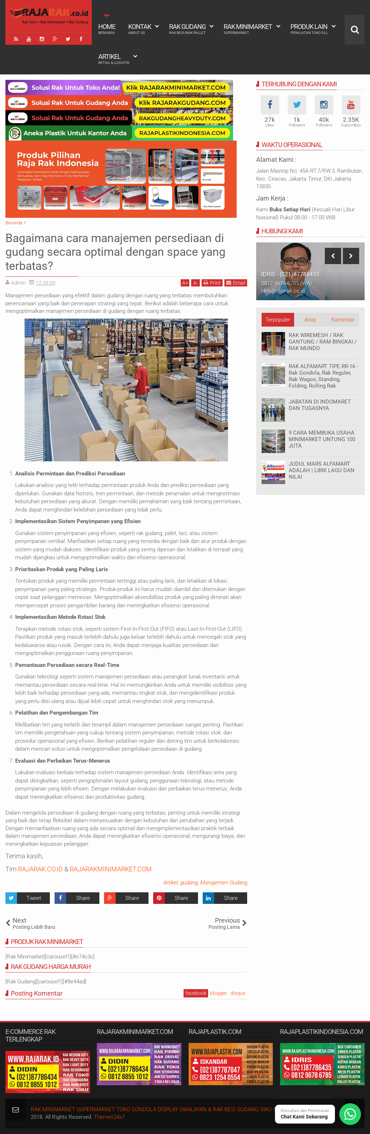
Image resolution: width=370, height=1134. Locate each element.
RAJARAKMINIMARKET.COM (111, 869)
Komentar (342, 319)
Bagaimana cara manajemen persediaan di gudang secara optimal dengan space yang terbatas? (115, 252)
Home (106, 29)
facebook (195, 993)
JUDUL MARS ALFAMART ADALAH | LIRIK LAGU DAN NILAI (321, 470)
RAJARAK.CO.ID (40, 869)
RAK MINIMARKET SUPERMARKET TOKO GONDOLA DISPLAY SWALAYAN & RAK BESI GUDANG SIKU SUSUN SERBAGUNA (177, 1109)
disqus (238, 993)
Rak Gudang (187, 29)
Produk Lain (309, 29)
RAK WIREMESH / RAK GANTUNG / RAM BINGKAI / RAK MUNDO (323, 342)
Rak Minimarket (248, 29)
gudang (188, 882)
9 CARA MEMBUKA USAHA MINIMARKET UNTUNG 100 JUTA (322, 439)
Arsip (310, 319)
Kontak (139, 29)
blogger (218, 993)
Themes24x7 (109, 1117)
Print (212, 282)
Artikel (113, 59)
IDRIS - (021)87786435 (290, 274)
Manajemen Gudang (223, 882)
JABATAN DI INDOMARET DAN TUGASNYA (320, 404)
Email (235, 282)
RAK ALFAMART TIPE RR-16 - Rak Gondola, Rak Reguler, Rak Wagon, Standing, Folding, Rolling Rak (323, 376)
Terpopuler (277, 319)
